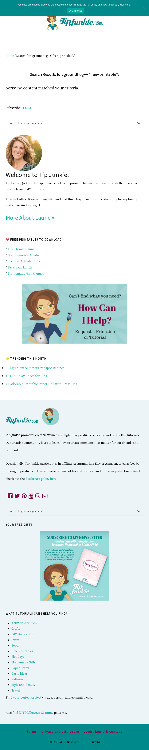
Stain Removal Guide (23, 255)
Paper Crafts (20, 668)
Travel (15, 690)
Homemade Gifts (23, 662)
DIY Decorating (22, 634)
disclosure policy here (40, 479)
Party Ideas (19, 673)
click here (125, 4)
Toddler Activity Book (24, 261)
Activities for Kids (24, 623)
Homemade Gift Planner (26, 273)
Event (15, 640)
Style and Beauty (23, 685)
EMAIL (28, 108)
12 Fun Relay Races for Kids (26, 376)
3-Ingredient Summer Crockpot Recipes (35, 368)
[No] (144, 8)
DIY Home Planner (22, 249)
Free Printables (22, 651)
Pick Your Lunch (20, 267)
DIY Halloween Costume (36, 712)
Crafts (15, 628)
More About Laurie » (30, 217)
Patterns (17, 679)
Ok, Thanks (75, 10)
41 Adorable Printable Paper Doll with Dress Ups (41, 384)
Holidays (17, 656)
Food (14, 645)
